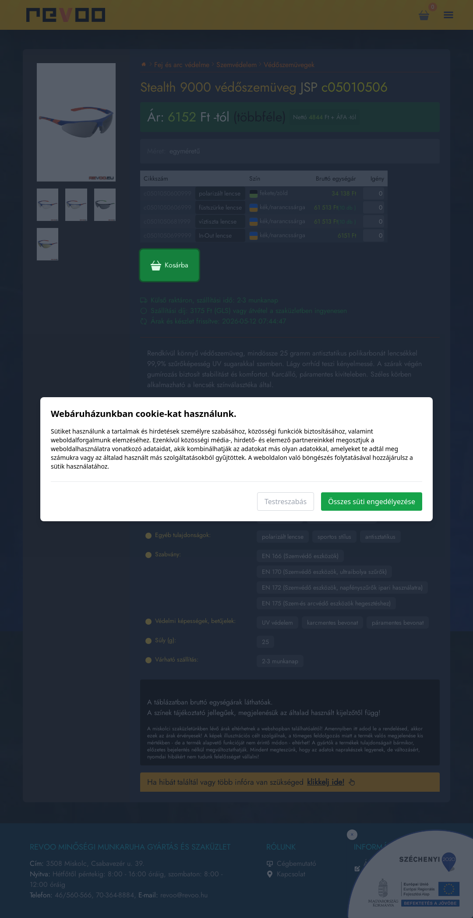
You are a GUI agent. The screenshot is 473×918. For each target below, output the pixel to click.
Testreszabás (286, 501)
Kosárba (169, 265)
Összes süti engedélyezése (371, 501)
